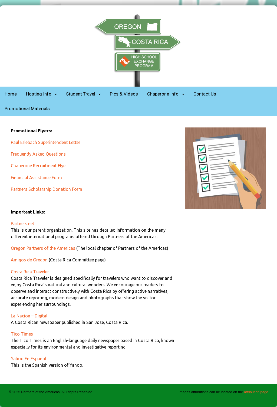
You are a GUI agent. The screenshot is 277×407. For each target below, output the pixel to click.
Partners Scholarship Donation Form (46, 189)
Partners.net (22, 223)
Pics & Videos (124, 94)
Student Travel (80, 94)
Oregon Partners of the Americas (43, 248)
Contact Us (204, 94)
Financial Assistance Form (36, 177)
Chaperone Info (163, 94)
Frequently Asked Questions (38, 154)
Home (11, 94)
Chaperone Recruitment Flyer (39, 165)
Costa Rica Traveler (30, 271)
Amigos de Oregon (29, 259)
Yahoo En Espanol (28, 358)
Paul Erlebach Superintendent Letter (45, 142)
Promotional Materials (27, 108)
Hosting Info (38, 94)
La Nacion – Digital (29, 315)
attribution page (256, 392)
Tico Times (22, 333)
